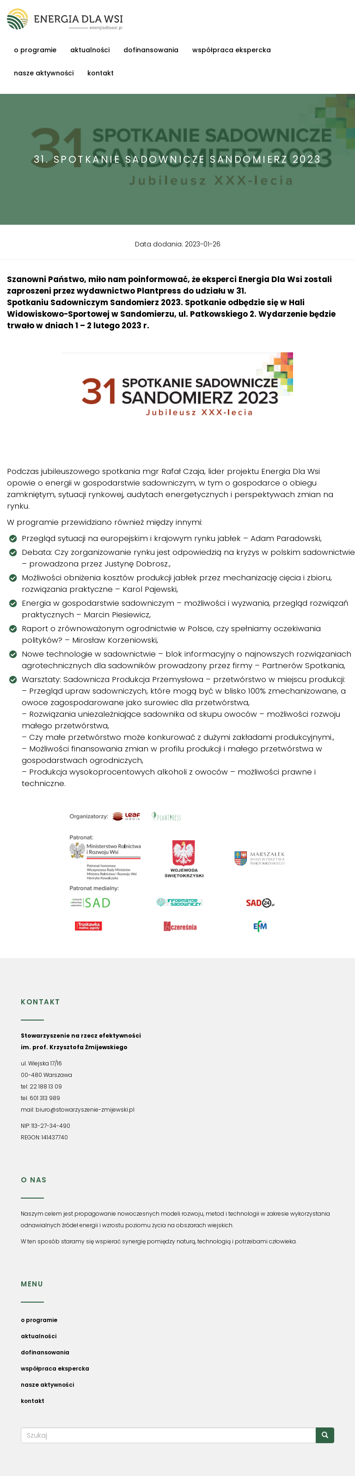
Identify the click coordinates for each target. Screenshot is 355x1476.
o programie (35, 50)
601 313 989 (45, 1098)
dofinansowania (150, 50)
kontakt (100, 73)
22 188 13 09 (46, 1086)
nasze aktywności (43, 73)
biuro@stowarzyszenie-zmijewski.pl (85, 1109)
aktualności (90, 50)
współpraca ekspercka (231, 50)
